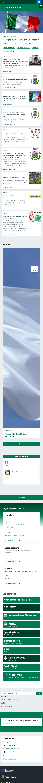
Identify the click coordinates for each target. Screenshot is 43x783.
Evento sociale (8, 430)
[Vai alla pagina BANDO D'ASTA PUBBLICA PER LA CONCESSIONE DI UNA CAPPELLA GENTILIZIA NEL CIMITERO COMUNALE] (8, 70)
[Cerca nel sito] (39, 7)
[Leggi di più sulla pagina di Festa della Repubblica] (9, 436)
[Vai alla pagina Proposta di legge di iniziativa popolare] (8, 124)
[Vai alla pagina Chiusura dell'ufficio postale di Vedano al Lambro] (8, 207)
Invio (39, 693)
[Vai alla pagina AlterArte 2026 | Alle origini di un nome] (8, 187)
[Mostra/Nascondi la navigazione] (2, 7)
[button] (41, 6)
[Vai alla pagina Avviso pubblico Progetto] (8, 144)
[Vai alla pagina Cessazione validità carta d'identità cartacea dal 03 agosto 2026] (8, 233)
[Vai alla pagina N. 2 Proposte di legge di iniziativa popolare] (8, 87)
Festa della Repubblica (15, 434)
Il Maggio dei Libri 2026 (17, 471)
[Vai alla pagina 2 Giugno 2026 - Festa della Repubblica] (8, 103)
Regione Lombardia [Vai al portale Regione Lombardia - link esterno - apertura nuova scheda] (6, 2)
